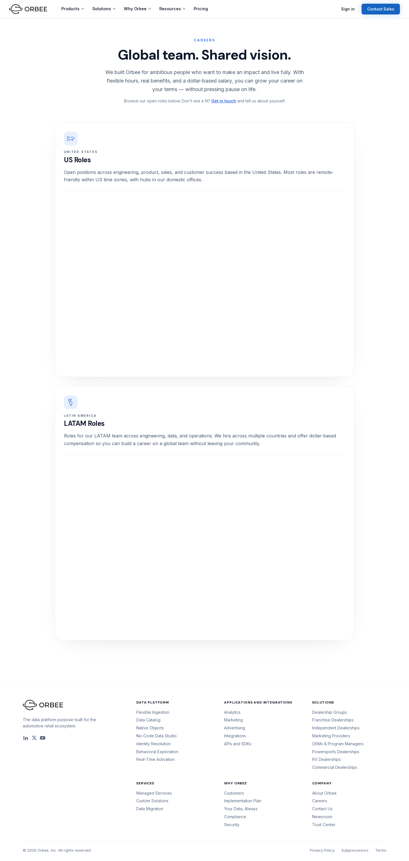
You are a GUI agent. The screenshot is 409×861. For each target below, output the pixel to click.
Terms (380, 850)
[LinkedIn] (25, 738)
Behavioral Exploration (157, 751)
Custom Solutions (152, 800)
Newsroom (322, 816)
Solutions (104, 8)
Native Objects (150, 727)
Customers (234, 793)
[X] (34, 738)
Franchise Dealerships (333, 719)
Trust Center (323, 824)
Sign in (348, 9)
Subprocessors (354, 850)
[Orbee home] (28, 9)
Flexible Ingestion (152, 712)
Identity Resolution (153, 743)
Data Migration (149, 808)
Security (231, 824)
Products (72, 8)
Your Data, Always (241, 808)
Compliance (235, 816)
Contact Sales (380, 9)
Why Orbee (137, 8)
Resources (172, 8)
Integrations (235, 735)
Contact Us (322, 808)
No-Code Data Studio (156, 735)
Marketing (233, 719)
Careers (319, 800)
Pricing (201, 8)
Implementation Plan (242, 800)
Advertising (234, 727)
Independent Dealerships (336, 727)
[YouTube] (42, 738)
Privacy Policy (322, 850)
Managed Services (154, 793)
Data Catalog (148, 719)
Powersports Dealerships (335, 751)
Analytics (232, 712)
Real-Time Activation (155, 759)
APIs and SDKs (237, 743)
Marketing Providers (331, 735)
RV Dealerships (326, 759)
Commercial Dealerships (334, 767)
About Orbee (324, 793)
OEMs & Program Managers (338, 743)
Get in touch (223, 100)
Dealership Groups (329, 712)
